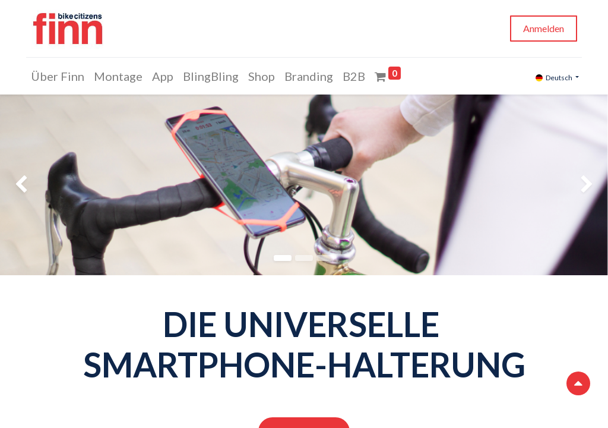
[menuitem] (59, 76)
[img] (24, 185)
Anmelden (541, 28)
